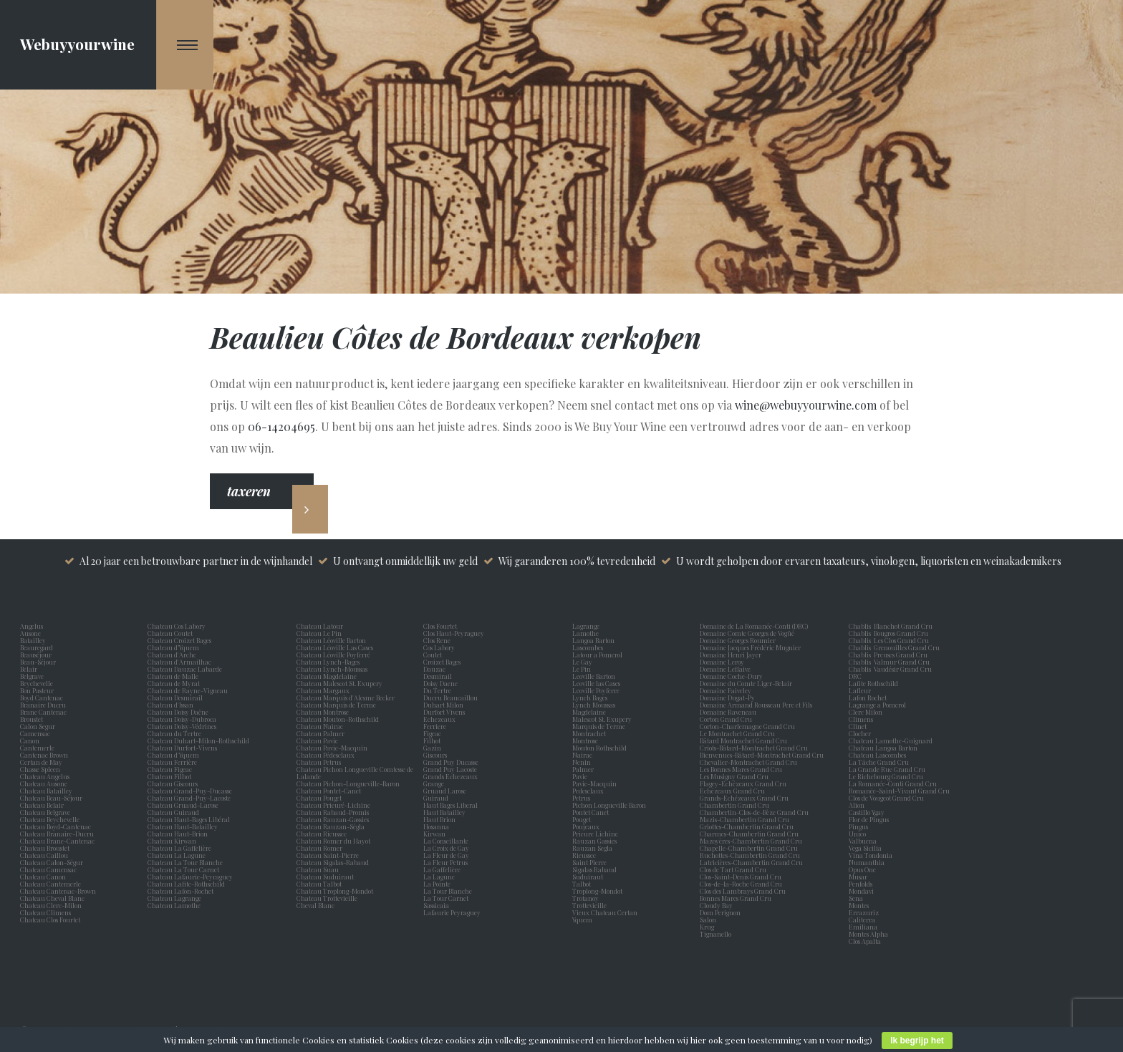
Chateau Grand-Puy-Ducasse (190, 790)
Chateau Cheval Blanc (52, 898)
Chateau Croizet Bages (179, 640)
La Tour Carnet (447, 898)
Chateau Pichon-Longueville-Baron (348, 783)
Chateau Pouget (319, 797)
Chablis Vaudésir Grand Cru (890, 669)
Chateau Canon (43, 876)
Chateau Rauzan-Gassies (333, 819)
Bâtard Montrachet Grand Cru (743, 740)
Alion (858, 805)
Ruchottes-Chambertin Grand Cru (750, 855)
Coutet (434, 654)
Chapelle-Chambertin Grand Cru (749, 848)
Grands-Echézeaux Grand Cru (744, 797)
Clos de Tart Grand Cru (733, 869)
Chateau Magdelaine (327, 676)
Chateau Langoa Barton (883, 747)
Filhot (431, 740)
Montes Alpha (868, 934)
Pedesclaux (589, 790)
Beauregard (38, 647)
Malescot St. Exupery (603, 719)
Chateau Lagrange (174, 898)
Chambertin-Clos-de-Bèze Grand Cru (754, 812)
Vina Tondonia (870, 855)
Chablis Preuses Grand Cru (888, 654)
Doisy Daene (442, 683)
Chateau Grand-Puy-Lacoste (189, 797)
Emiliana (863, 926)
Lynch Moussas (595, 704)
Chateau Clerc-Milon (51, 905)
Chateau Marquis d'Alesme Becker (346, 697)
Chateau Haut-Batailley (183, 826)
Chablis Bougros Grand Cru (888, 633)
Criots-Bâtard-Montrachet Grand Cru (754, 747)
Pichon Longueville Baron (610, 805)
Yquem (582, 919)
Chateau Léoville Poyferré (333, 654)
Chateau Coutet (170, 633)
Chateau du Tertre (174, 733)
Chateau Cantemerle (51, 883)
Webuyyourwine (77, 44)
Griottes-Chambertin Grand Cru (747, 826)
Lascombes (589, 647)
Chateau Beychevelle (49, 819)
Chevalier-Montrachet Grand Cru (748, 762)
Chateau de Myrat (174, 683)
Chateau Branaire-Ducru (57, 833)
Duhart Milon (444, 704)
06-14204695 (281, 426)
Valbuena (864, 840)
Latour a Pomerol (598, 654)
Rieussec (585, 855)
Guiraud (437, 797)
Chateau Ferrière (172, 762)
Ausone (30, 633)
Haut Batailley (445, 812)
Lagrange (587, 626)
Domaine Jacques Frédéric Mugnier (750, 647)
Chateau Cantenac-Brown (58, 891)
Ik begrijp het (917, 1041)
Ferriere (436, 726)
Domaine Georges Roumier (738, 640)
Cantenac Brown (45, 755)
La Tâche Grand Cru (879, 762)
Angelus (31, 626)
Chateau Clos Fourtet (50, 919)
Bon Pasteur (38, 690)
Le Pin (583, 669)
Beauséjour (36, 654)
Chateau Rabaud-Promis (333, 812)
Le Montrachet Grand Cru (737, 733)
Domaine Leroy (722, 661)
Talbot (583, 883)
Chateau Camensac (48, 869)
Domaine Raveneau (728, 712)
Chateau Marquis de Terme (336, 704)
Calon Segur (39, 726)
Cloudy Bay (716, 905)
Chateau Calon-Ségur (51, 862)
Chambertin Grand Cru (734, 805)
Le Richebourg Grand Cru (886, 776)
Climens (862, 719)
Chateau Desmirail (175, 697)
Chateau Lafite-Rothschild (186, 883)
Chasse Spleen (40, 769)
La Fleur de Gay (447, 855)
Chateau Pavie (317, 740)
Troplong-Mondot (598, 891)
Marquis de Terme (600, 726)
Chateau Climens (45, 912)
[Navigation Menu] (185, 45)
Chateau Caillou (44, 855)
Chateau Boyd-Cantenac (55, 826)
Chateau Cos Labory (177, 626)
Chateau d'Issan (170, 704)
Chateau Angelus (44, 776)
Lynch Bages (589, 697)
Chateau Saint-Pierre (328, 855)
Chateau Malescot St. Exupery (339, 683)
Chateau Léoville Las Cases (335, 647)
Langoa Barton (594, 640)
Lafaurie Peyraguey (453, 912)
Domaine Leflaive (725, 669)
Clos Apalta (865, 941)
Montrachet (590, 733)
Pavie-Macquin (595, 783)
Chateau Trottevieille (327, 898)
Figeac (432, 733)
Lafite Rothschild (873, 683)
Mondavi (863, 891)
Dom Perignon (720, 912)
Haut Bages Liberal (452, 805)
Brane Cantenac (44, 712)
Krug (707, 926)
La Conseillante (447, 840)
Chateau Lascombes (877, 755)
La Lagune (440, 876)
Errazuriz (864, 912)
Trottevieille (589, 905)
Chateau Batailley (46, 790)
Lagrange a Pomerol (879, 704)
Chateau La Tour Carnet (183, 869)
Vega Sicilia (867, 848)
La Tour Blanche (449, 891)
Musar (859, 876)
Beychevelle (38, 683)
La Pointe (438, 883)
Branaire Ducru (44, 704)
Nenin (581, 762)
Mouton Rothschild (601, 747)
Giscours (436, 755)
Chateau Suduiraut (325, 876)
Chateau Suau (318, 869)
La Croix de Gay (447, 848)
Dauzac (434, 669)
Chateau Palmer (320, 733)
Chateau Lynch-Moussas (332, 669)
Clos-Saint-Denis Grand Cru (740, 876)
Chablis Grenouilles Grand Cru (894, 647)
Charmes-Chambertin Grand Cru (749, 833)
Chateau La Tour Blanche (185, 862)
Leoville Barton (595, 676)
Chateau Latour (320, 626)
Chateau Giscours (173, 783)
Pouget (583, 819)
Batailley (34, 640)
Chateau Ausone (43, 783)
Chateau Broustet (45, 848)
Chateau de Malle (173, 676)
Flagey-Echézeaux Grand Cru (743, 783)
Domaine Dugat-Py (728, 697)
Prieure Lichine (596, 833)
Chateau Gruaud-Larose (183, 805)
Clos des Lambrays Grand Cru (743, 891)
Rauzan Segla (593, 848)
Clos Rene (438, 640)
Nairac (583, 755)
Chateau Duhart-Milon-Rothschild (198, 740)
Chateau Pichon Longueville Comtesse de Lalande (355, 773)
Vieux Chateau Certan (606, 912)
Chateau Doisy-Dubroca (182, 719)
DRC (855, 676)
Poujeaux (587, 826)
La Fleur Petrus (447, 862)
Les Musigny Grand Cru (734, 776)
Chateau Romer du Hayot (333, 840)
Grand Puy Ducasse (452, 762)
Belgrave (33, 676)
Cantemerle (38, 747)
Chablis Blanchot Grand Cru (890, 626)
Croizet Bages (443, 661)
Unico (859, 833)
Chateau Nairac (320, 726)
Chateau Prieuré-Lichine (333, 805)
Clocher (861, 733)
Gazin (433, 747)
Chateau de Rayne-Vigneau (188, 690)
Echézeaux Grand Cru (732, 790)
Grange (435, 783)
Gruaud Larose (446, 790)
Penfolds (860, 883)
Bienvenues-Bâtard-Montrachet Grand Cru (762, 755)
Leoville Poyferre (596, 690)
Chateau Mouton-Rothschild (338, 719)
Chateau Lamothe (174, 905)
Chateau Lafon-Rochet (180, 891)
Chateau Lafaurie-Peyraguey (190, 876)
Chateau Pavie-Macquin (333, 747)
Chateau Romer (319, 848)
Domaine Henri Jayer (730, 654)
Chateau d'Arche (172, 654)
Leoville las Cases (597, 683)
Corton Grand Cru (726, 719)
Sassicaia (437, 905)
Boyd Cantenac (43, 697)
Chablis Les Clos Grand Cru (889, 640)
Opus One (864, 869)
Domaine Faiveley (725, 690)
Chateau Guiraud (173, 812)
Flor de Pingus (870, 819)
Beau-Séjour (38, 661)
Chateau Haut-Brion (178, 833)
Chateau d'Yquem (173, 755)
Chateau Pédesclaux (326, 755)
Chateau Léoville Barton (331, 640)
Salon (708, 919)
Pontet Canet (592, 812)
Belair (28, 669)
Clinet (859, 726)
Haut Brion (440, 819)
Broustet (33, 719)
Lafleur (861, 690)
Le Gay (583, 661)
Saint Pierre (590, 862)
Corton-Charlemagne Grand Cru (747, 726)
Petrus (582, 797)
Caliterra (862, 919)
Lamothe (587, 633)
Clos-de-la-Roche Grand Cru (741, 883)
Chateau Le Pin (320, 633)
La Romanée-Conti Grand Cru (893, 783)
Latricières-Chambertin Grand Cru (751, 862)
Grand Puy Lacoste (451, 769)
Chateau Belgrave (46, 812)
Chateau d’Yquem (173, 647)
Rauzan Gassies (596, 840)
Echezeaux (440, 719)
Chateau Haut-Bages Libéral (189, 819)
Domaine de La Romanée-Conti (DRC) (754, 626)
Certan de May (42, 762)
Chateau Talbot (319, 883)
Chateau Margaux (324, 690)
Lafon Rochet (868, 697)
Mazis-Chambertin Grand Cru (744, 819)
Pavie (579, 776)
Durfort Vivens (445, 712)
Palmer (584, 769)
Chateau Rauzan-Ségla (331, 826)
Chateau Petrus (320, 762)
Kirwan (435, 833)
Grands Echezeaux (452, 776)
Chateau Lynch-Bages (328, 661)
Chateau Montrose (323, 712)
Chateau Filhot (169, 776)
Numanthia (867, 862)
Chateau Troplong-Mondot (336, 891)
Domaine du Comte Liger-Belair (746, 683)
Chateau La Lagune (177, 855)
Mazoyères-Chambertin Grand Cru (751, 840)
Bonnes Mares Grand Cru (735, 898)
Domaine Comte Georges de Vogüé (747, 633)
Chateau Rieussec (322, 833)
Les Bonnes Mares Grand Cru (741, 769)
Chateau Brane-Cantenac (57, 840)
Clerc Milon (867, 712)
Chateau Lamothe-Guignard (890, 740)
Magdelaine (589, 712)
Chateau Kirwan (172, 840)
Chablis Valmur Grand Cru (889, 661)
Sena (856, 898)
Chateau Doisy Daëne (178, 712)
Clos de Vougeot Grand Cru (886, 797)
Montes (859, 905)
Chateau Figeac (170, 769)
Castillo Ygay (867, 812)
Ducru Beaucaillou (450, 697)
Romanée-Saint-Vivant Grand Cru (899, 790)
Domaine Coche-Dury (732, 676)
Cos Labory (440, 647)
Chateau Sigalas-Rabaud (333, 862)
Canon (29, 740)
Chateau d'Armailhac (179, 661)
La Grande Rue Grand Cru (887, 769)
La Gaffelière (442, 869)
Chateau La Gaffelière (179, 848)
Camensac (36, 733)
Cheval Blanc (315, 905)
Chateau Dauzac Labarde (185, 669)
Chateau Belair (42, 805)
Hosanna (437, 826)
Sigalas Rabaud (596, 869)
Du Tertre (438, 690)
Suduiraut (589, 876)
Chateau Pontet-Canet (329, 790)
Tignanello (715, 934)
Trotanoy (587, 898)
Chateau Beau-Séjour (51, 797)
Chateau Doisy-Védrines (182, 726)
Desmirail (439, 676)
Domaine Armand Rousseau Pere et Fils (756, 704)
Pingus (858, 826)
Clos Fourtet (440, 626)
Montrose (586, 740)
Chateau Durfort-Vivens (182, 747)
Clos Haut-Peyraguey (453, 633)
